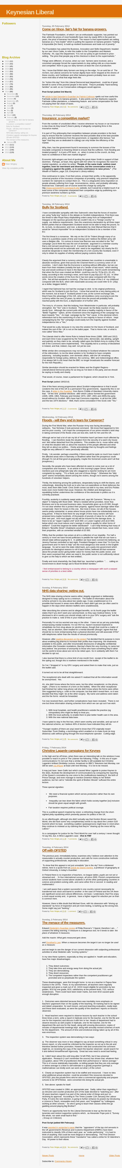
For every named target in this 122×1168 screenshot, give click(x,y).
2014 (7, 91)
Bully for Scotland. (55, 207)
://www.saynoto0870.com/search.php (62, 188)
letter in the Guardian (62, 391)
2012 (7, 147)
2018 (7, 81)
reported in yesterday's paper (61, 1127)
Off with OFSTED (54, 850)
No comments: (73, 107)
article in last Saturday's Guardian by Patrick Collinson (70, 96)
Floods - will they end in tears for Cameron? (73, 420)
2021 (7, 74)
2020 (7, 76)
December (11, 94)
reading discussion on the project (70, 639)
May (9, 110)
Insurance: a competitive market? (66, 118)
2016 (7, 87)
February (11, 117)
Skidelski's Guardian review (62, 928)
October (10, 99)
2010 (7, 152)
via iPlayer (58, 765)
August (10, 103)
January (10, 142)
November (11, 96)
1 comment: (72, 911)
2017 (7, 84)
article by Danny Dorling (81, 868)
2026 (7, 61)
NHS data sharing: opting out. (63, 590)
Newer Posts (48, 1155)
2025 (7, 64)
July (9, 106)
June (9, 108)
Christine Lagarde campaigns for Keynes (71, 750)
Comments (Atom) (63, 1161)
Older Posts (114, 1155)
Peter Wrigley (11, 164)
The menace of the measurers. (63, 922)
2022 (7, 71)
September (11, 101)
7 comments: (73, 839)
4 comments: (73, 196)
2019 (7, 79)
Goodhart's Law (53, 942)
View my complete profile (13, 168)
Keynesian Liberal (30, 12)
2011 (7, 150)
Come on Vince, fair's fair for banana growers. (74, 29)
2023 (7, 69)
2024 (7, 66)
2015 (7, 89)
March (9, 115)
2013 (7, 145)
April (9, 113)
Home (81, 1155)
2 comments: (73, 409)
